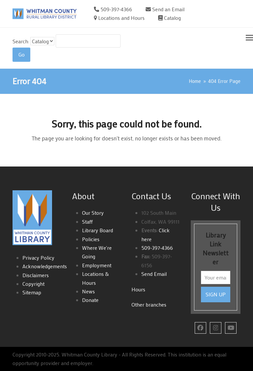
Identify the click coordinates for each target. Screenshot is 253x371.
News (88, 291)
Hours (138, 289)
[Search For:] (88, 41)
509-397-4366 (116, 9)
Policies (90, 239)
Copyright (33, 283)
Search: (21, 41)
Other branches (148, 304)
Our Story (93, 212)
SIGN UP (216, 294)
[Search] (21, 55)
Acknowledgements (44, 266)
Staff (87, 221)
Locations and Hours (121, 17)
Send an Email (168, 9)
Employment (96, 265)
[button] (249, 37)
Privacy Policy (38, 257)
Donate (90, 299)
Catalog (172, 17)
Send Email (154, 273)
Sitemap (31, 292)
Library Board (97, 230)
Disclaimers (35, 275)
